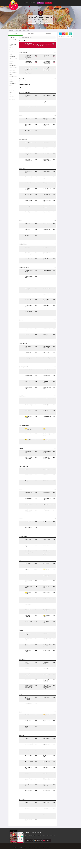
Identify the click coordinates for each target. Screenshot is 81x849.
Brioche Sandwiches (13, 76)
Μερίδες (11, 87)
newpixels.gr (39, 847)
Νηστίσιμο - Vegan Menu (13, 45)
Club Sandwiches (12, 56)
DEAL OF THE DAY (12, 37)
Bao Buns (11, 60)
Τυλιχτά (11, 74)
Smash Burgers (12, 69)
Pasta (11, 78)
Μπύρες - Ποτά (12, 99)
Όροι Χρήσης (45, 847)
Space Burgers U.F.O (13, 67)
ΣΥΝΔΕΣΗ (48, 2)
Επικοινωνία (50, 847)
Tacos (11, 54)
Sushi (10, 85)
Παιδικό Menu (12, 90)
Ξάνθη (13, 30)
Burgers (11, 63)
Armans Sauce (12, 51)
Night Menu (12, 41)
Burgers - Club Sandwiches (24, 84)
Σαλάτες (11, 47)
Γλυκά (11, 94)
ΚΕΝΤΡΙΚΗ (26, 2)
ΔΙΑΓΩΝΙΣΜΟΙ (33, 2)
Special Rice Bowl (12, 83)
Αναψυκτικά (12, 96)
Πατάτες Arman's (12, 49)
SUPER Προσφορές (13, 39)
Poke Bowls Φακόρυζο (13, 58)
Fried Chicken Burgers (13, 72)
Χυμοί (11, 92)
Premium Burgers (12, 65)
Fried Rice (11, 81)
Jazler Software (30, 847)
